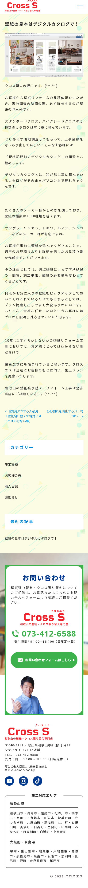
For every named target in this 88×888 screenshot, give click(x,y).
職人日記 (11, 486)
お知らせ (11, 497)
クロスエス (74, 876)
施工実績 (11, 464)
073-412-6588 (49, 634)
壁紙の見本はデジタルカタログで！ (31, 538)
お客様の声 (13, 475)
